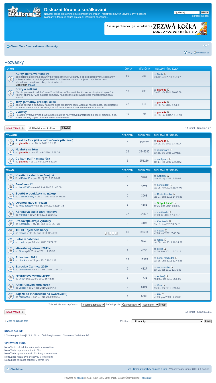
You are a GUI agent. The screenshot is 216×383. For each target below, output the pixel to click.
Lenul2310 (24, 187)
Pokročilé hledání (200, 15)
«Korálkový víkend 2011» (33, 248)
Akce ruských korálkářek (33, 284)
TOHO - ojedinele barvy (32, 230)
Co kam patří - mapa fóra (33, 158)
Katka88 (25, 178)
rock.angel (24, 297)
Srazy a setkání (26, 89)
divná (22, 260)
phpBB (80, 378)
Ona (21, 251)
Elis (159, 294)
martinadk (162, 212)
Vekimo (23, 214)
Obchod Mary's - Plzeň (31, 202)
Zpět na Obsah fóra (17, 321)
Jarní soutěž (24, 184)
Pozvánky (52, 46)
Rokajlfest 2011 (26, 257)
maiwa (31, 84)
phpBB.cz (146, 378)
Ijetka (160, 248)
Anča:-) (161, 276)
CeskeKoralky (26, 196)
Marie (160, 74)
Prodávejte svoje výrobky (33, 221)
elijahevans (163, 150)
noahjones (162, 159)
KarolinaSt (24, 224)
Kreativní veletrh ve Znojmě (35, 175)
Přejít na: (125, 321)
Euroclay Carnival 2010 (32, 266)
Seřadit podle (123, 304)
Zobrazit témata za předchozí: (77, 304)
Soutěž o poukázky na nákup (36, 193)
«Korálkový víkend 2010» (33, 275)
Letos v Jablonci (27, 239)
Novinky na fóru (27, 149)
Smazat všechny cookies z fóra (150, 369)
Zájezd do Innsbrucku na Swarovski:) (41, 294)
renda (22, 242)
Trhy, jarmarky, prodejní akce (36, 101)
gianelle (161, 89)
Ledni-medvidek (165, 258)
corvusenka (25, 269)
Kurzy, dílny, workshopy (32, 73)
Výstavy (21, 111)
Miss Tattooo (26, 205)
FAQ (189, 52)
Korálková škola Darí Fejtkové (36, 211)
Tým (128, 369)
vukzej (22, 287)
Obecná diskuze (35, 46)
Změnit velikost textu (206, 45)
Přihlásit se (203, 52)
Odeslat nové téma (15, 128)
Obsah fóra (16, 46)
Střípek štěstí (164, 203)
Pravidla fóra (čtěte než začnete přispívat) (44, 140)
